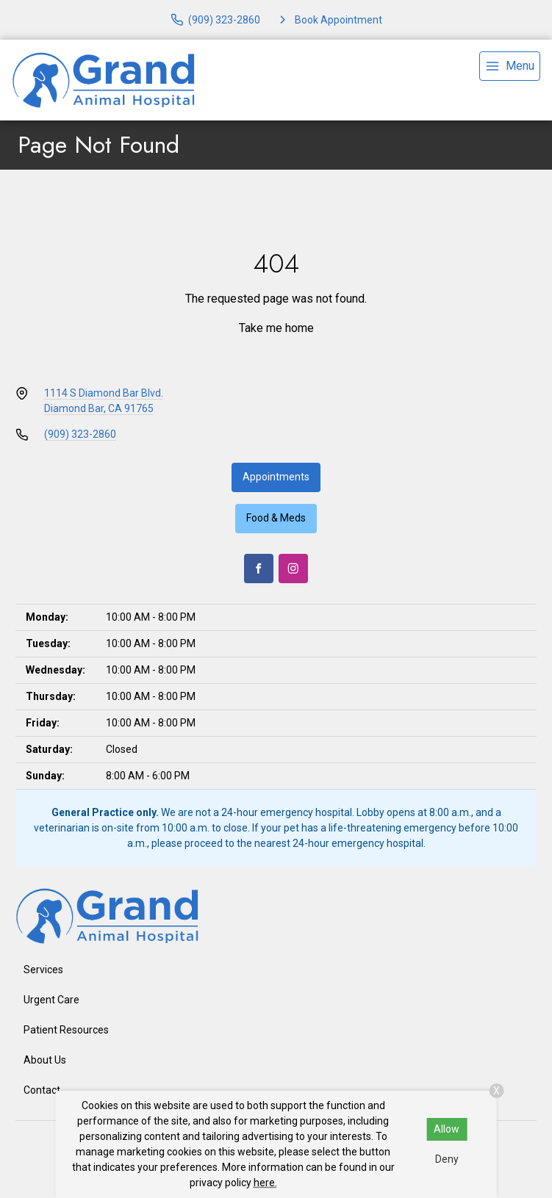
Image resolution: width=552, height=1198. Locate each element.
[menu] (509, 66)
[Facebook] (258, 568)
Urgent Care (51, 1000)
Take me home (276, 328)
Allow (446, 1129)
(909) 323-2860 (80, 434)
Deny (447, 1159)
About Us (45, 1060)
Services (43, 969)
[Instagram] (293, 568)
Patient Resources (66, 1030)
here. (265, 1182)
